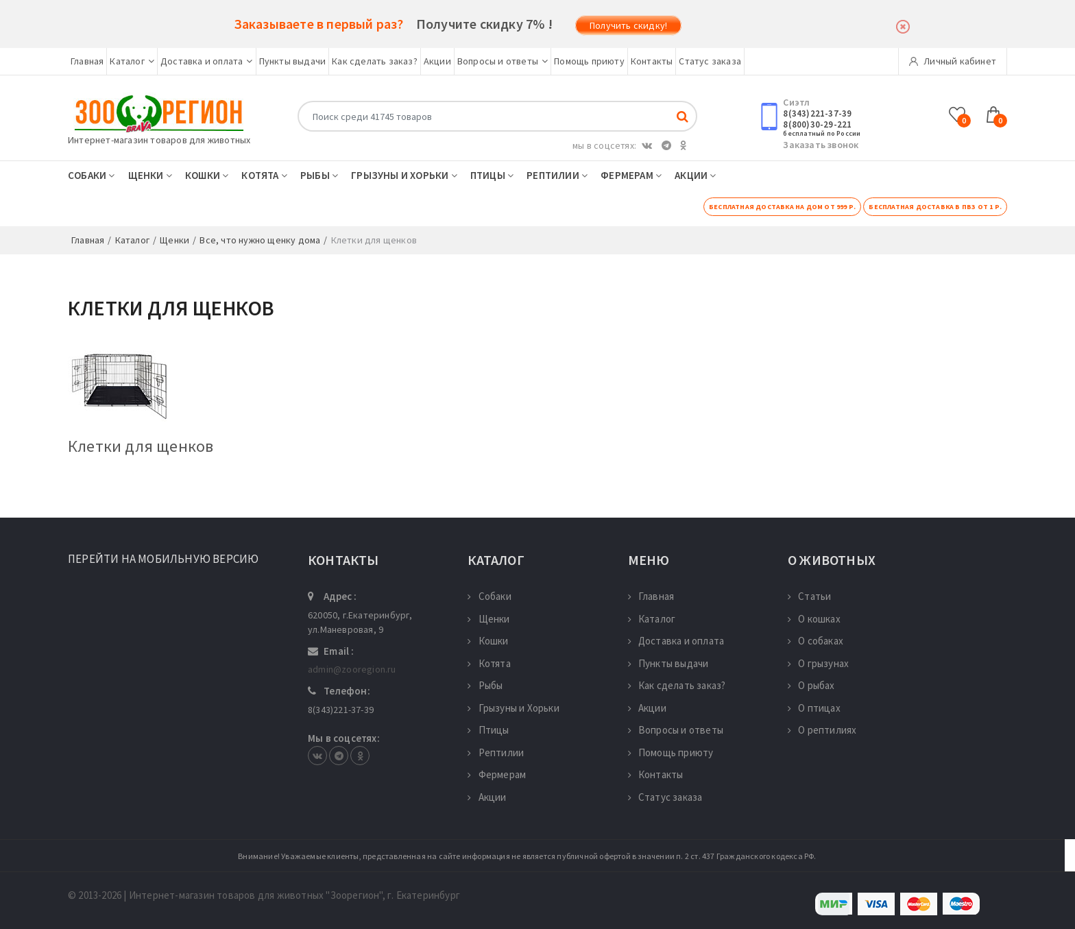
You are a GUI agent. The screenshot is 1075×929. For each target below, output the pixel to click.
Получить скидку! (628, 25)
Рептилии (557, 175)
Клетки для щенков (140, 446)
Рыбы (319, 175)
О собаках (815, 640)
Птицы (492, 175)
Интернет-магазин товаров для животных (159, 140)
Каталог (132, 61)
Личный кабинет (952, 61)
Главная (87, 61)
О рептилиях (822, 729)
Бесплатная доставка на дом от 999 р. (782, 206)
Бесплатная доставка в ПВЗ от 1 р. (935, 206)
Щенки (150, 175)
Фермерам (631, 175)
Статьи (809, 596)
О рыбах (811, 685)
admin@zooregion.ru (352, 669)
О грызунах (818, 663)
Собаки (91, 175)
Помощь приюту (589, 61)
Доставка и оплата (206, 61)
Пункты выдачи (292, 61)
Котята (264, 175)
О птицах (814, 707)
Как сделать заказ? (375, 61)
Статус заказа (710, 61)
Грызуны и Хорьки (404, 175)
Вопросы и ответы (502, 61)
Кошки (206, 175)
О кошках (814, 618)
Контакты (652, 61)
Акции (437, 61)
